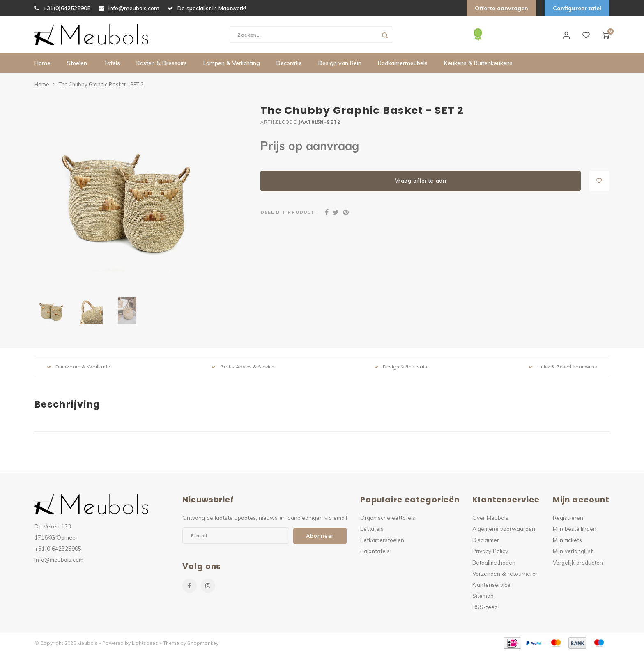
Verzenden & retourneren (505, 573)
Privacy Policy (490, 551)
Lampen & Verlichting (231, 63)
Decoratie (289, 63)
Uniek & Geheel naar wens (563, 367)
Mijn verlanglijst (573, 551)
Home (42, 63)
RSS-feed (485, 607)
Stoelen (77, 63)
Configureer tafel (577, 8)
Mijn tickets (567, 540)
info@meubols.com (129, 8)
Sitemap (483, 596)
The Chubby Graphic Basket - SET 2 (101, 84)
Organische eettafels (387, 517)
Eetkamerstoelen (382, 540)
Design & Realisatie (401, 367)
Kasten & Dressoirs (161, 63)
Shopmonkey (202, 643)
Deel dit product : (289, 212)
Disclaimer (485, 540)
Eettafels (372, 529)
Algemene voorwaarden (503, 529)
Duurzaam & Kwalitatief (79, 367)
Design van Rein (339, 63)
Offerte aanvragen (501, 8)
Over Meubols (490, 517)
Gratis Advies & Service (243, 367)
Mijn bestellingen (574, 529)
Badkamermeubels (403, 63)
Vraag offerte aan (420, 181)
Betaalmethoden (493, 562)
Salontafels (375, 551)
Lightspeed (145, 643)
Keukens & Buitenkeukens (478, 63)
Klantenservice (491, 584)
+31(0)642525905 (62, 8)
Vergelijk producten (578, 562)
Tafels (112, 63)
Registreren (568, 517)
